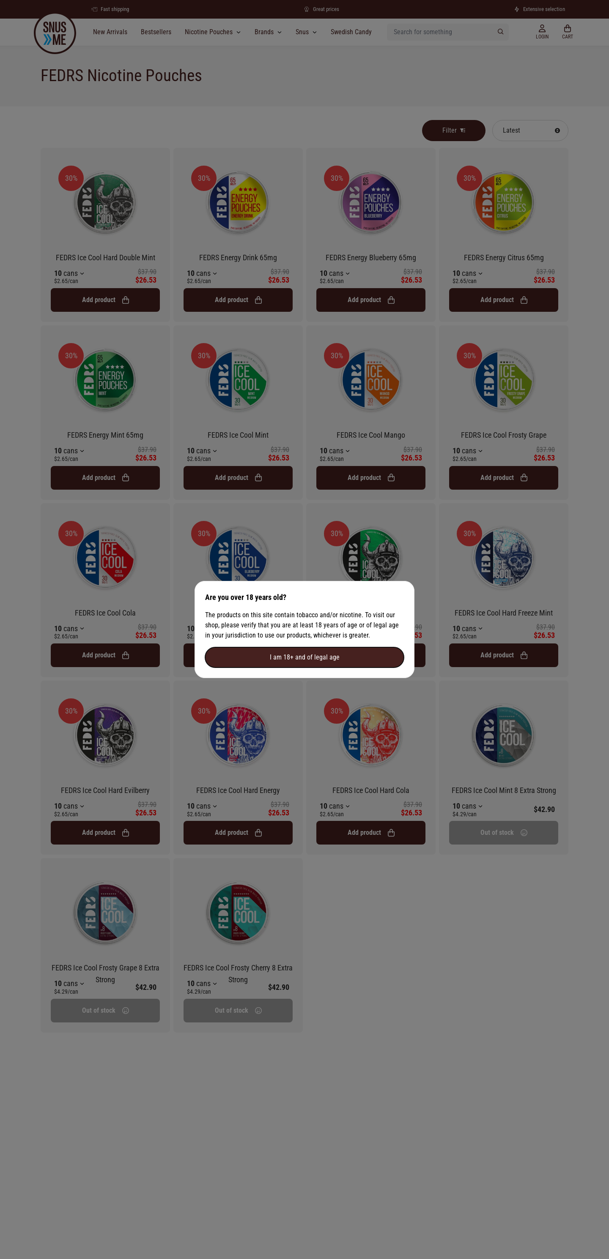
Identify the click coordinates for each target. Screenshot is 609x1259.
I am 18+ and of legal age (305, 657)
